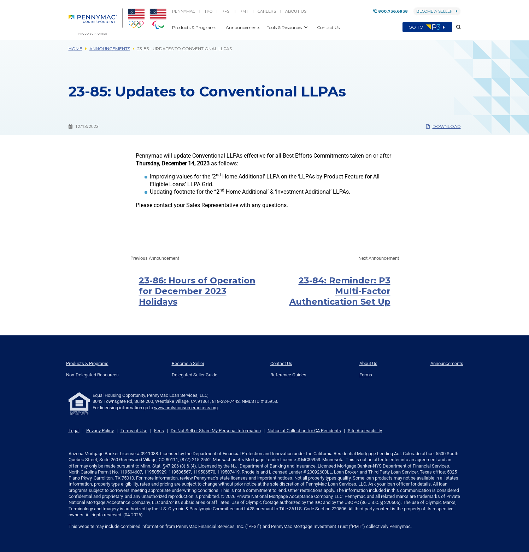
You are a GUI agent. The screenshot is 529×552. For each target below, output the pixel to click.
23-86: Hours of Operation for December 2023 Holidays (197, 291)
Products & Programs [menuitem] (87, 363)
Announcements (109, 48)
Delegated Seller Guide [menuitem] (194, 374)
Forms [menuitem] (365, 374)
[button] (456, 27)
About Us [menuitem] (368, 363)
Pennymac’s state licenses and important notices (243, 478)
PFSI (226, 11)
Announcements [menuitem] (446, 363)
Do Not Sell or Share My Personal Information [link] (216, 430)
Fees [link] (159, 430)
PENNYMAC (183, 11)
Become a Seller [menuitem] (188, 363)
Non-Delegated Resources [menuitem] (92, 374)
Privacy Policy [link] (100, 430)
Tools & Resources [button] (285, 27)
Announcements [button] (243, 27)
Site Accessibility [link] (365, 430)
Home (75, 48)
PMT (244, 11)
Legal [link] (74, 430)
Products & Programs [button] (194, 27)
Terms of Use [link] (134, 430)
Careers (267, 11)
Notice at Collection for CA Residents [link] (304, 430)
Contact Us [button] (328, 27)
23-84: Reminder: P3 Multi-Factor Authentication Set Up (339, 291)
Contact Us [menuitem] (281, 363)
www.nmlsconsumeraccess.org (186, 407)
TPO (208, 11)
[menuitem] (96, 21)
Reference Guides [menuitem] (288, 374)
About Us (295, 11)
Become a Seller (437, 11)
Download (443, 126)
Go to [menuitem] (427, 27)
